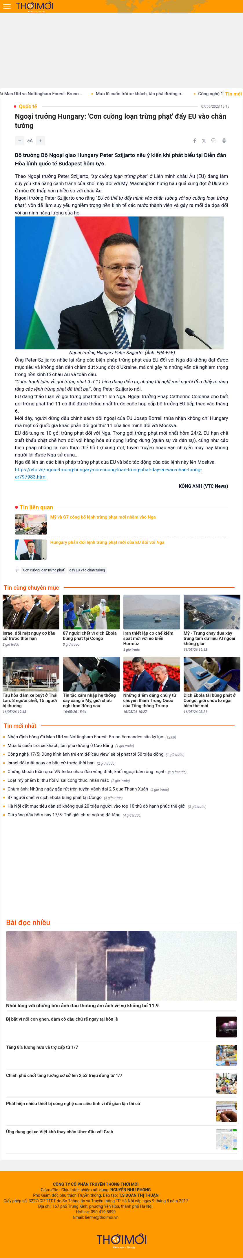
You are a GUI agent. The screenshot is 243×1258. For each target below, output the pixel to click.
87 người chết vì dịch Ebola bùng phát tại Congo (65, 797)
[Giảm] (19, 140)
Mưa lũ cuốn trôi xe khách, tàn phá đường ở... (147, 93)
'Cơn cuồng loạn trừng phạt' (44, 570)
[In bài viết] (224, 141)
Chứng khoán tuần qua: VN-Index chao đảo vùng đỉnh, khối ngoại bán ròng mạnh (97, 772)
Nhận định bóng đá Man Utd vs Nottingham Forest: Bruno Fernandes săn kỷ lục (92, 737)
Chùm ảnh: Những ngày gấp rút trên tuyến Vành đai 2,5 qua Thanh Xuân (88, 789)
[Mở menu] (7, 6)
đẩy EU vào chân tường (87, 570)
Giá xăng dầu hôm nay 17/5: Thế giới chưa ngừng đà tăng (74, 815)
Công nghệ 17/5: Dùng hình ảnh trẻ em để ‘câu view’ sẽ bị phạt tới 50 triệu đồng (96, 754)
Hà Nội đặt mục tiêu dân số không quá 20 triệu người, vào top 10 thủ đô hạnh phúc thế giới (107, 806)
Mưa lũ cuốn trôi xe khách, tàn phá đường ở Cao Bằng (71, 745)
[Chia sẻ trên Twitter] (203, 140)
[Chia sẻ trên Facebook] (194, 140)
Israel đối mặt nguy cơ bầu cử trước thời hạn (62, 763)
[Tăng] (40, 140)
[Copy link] (214, 141)
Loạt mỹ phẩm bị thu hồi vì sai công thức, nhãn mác (69, 780)
